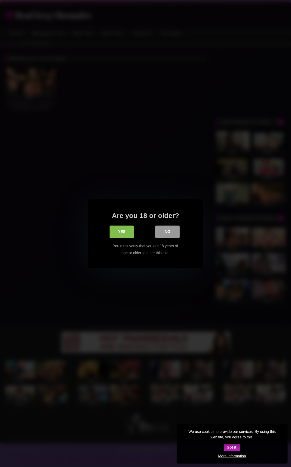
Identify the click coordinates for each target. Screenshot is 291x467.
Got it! (232, 447)
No (167, 232)
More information (232, 456)
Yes (121, 232)
